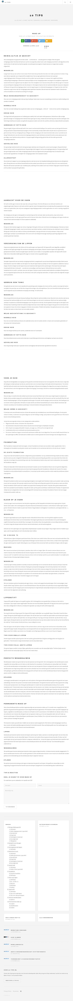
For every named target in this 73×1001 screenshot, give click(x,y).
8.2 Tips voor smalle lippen (15, 893)
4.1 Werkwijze (12, 853)
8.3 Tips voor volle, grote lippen (16, 895)
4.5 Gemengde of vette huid (15, 861)
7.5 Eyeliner (12, 887)
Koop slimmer (16, 937)
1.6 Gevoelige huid (13, 839)
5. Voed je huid (11, 865)
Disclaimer (16, 991)
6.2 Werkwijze (12, 875)
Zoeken (65, 2)
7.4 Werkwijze (12, 885)
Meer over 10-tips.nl (12, 980)
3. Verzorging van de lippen (14, 847)
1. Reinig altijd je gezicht (14, 827)
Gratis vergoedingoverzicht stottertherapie (28, 951)
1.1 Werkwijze (12, 829)
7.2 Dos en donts (13, 881)
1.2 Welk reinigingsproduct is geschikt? (18, 831)
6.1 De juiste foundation (14, 873)
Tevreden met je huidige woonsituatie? (25, 959)
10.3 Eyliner (11, 907)
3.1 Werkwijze (12, 849)
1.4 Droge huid (12, 835)
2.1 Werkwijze (12, 845)
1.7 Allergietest (12, 841)
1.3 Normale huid (13, 833)
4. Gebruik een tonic (12, 851)
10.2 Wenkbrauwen (13, 905)
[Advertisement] (36, 185)
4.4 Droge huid (12, 859)
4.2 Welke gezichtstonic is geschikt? (17, 855)
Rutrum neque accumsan (48, 824)
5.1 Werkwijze (12, 867)
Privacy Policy (7, 991)
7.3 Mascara (12, 883)
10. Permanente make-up (14, 901)
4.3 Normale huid (13, 857)
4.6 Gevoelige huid (13, 863)
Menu (70, 2)
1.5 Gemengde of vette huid (15, 837)
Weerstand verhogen (18, 930)
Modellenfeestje (17, 944)
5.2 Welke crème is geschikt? (16, 869)
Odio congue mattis (13, 917)
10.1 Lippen (11, 903)
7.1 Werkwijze (12, 879)
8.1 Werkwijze (12, 891)
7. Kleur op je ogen (12, 877)
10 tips (8, 2)
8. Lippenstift (11, 889)
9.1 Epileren (12, 899)
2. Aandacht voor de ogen (14, 843)
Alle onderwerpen (46, 917)
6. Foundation (11, 871)
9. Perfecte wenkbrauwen (14, 897)
